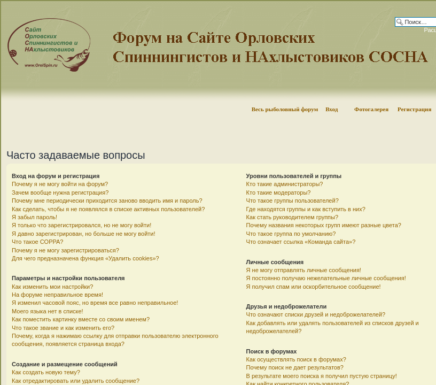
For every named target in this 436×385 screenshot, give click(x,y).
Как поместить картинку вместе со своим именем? (81, 319)
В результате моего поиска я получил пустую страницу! (321, 376)
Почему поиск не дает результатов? (295, 367)
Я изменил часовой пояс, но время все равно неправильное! (95, 302)
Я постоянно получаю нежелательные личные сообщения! (326, 278)
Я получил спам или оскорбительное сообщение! (313, 286)
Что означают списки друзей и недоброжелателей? (316, 314)
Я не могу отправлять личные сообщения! (303, 270)
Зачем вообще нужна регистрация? (60, 192)
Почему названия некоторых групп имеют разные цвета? (323, 225)
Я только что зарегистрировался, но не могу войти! (81, 225)
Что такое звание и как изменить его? (63, 328)
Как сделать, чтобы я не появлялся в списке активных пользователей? (108, 209)
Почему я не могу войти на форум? (60, 184)
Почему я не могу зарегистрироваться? (65, 250)
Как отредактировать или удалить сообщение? (75, 381)
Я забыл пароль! (34, 217)
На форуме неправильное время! (57, 294)
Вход (331, 109)
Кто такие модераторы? (278, 192)
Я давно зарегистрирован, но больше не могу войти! (83, 233)
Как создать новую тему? (46, 372)
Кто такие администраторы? (284, 184)
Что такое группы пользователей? (292, 200)
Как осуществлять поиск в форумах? (296, 359)
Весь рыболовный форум (285, 109)
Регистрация (414, 109)
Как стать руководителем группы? (292, 217)
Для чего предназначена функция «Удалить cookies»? (85, 258)
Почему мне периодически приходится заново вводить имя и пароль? (107, 200)
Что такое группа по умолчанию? (291, 233)
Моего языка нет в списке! (47, 311)
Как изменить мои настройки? (52, 286)
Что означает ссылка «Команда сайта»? (301, 241)
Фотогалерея (371, 109)
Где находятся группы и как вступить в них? (305, 209)
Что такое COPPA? (38, 241)
